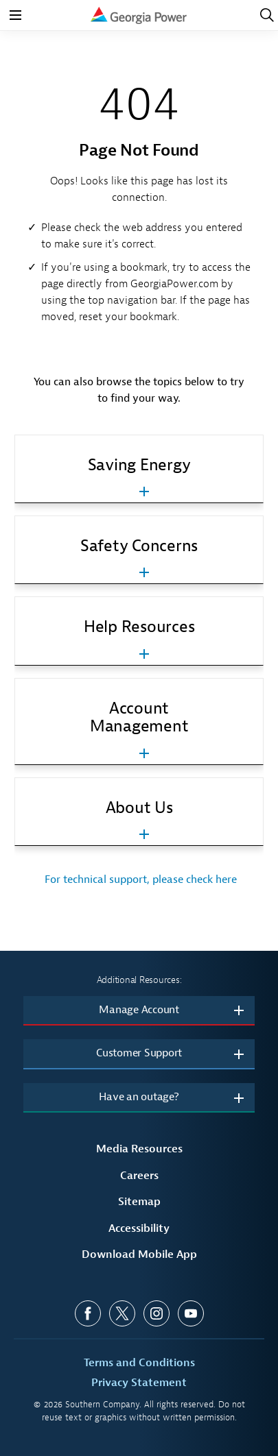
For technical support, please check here (139, 879)
